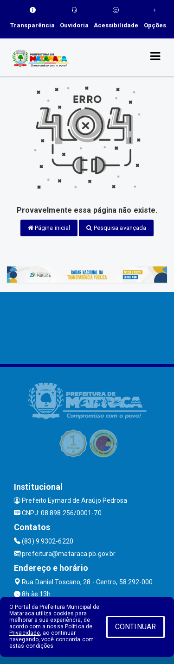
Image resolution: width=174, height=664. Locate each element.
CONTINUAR (135, 626)
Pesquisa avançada (116, 227)
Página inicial (49, 227)
